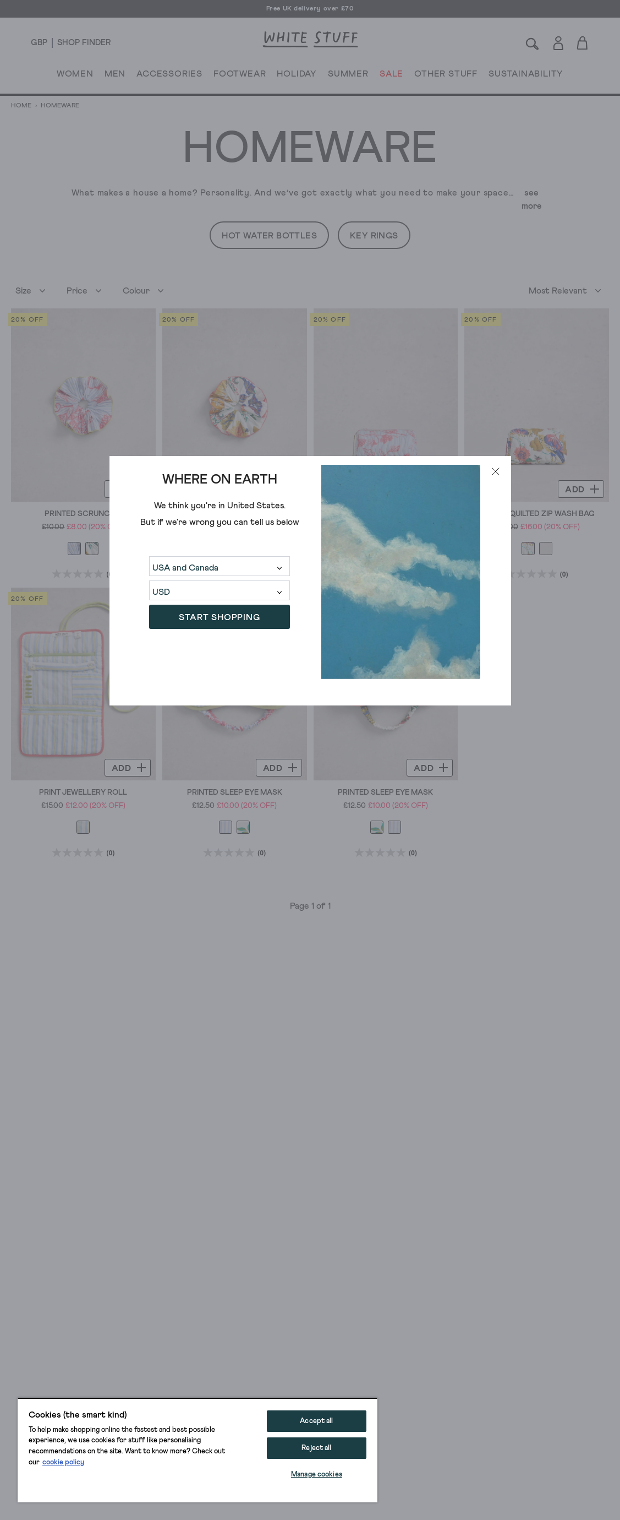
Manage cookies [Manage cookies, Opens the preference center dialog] (316, 1474)
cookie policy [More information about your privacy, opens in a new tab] (63, 1462)
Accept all (316, 1421)
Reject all (316, 1448)
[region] (197, 1450)
